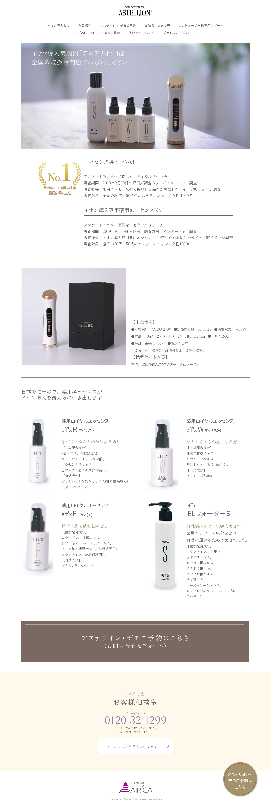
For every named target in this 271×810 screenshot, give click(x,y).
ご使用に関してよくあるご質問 (98, 33)
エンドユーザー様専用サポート (201, 25)
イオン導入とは (59, 25)
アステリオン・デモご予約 (118, 25)
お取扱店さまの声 (157, 25)
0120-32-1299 (136, 719)
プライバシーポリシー (178, 33)
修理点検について (142, 33)
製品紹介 (85, 25)
